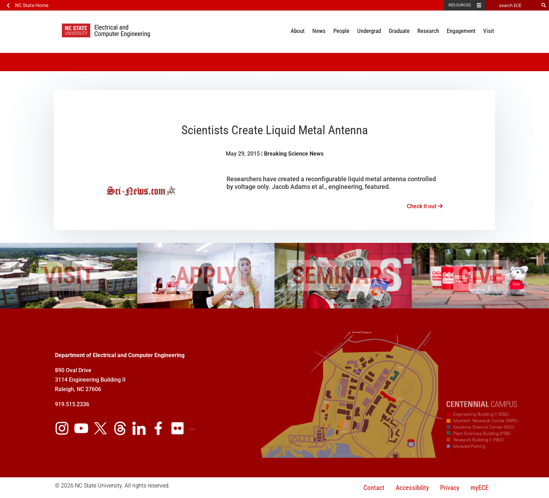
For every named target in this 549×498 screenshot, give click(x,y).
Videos (186, 63)
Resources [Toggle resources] (460, 5)
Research (428, 30)
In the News (321, 63)
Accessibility (412, 488)
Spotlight (287, 63)
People (341, 30)
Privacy (449, 488)
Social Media (219, 63)
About (298, 30)
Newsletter (358, 63)
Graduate (399, 30)
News (319, 30)
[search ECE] (512, 5)
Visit (488, 30)
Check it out (425, 206)
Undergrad (369, 30)
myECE (479, 488)
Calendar (255, 63)
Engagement (461, 30)
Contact (373, 488)
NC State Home (31, 5)
